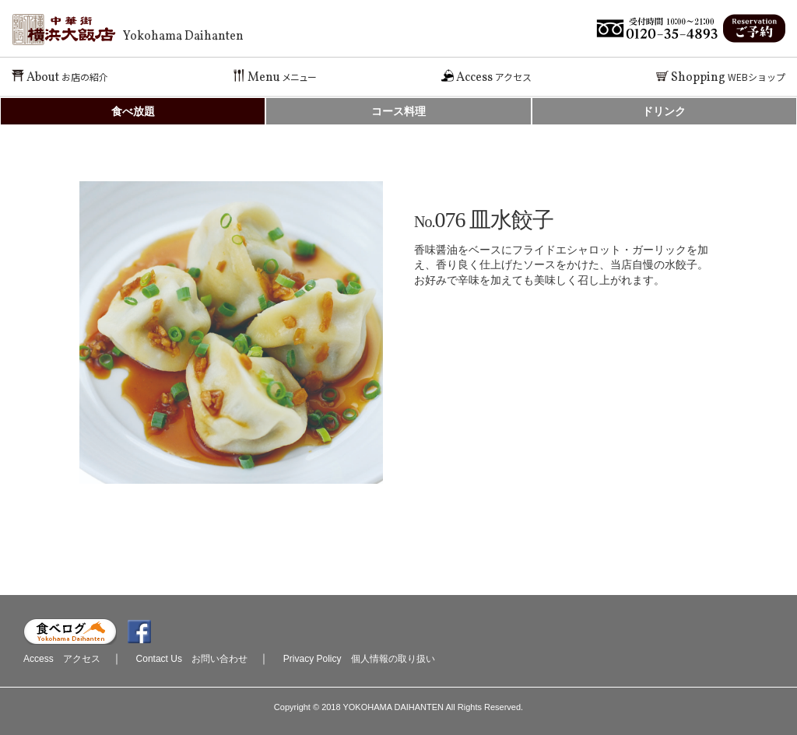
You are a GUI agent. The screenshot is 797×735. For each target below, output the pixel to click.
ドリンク (664, 111)
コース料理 (398, 111)
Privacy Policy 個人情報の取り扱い (359, 658)
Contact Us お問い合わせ (192, 658)
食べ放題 (133, 111)
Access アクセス (61, 658)
